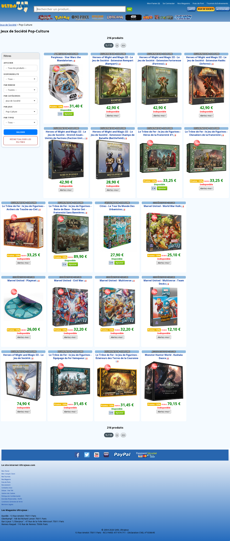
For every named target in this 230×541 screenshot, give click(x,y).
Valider (20, 132)
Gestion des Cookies (8, 493)
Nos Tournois (5, 477)
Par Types (9, 117)
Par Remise (9, 85)
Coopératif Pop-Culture (164, 203)
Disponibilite (11, 74)
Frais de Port (198, 3)
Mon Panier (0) (153, 3)
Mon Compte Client (8, 474)
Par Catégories (12, 96)
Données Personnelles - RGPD (11, 499)
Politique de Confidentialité (10, 496)
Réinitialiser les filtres (20, 140)
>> (123, 45)
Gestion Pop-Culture (117, 202)
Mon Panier (5, 471)
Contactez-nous (6, 488)
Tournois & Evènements (217, 3)
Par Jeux (8, 107)
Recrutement (5, 485)
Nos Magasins (183, 3)
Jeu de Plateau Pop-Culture (164, 351)
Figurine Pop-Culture (112, 53)
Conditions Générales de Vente (12, 502)
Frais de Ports (5, 482)
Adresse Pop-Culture (66, 53)
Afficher (8, 63)
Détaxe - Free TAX (7, 490)
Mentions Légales (7, 504)
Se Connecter (169, 3)
